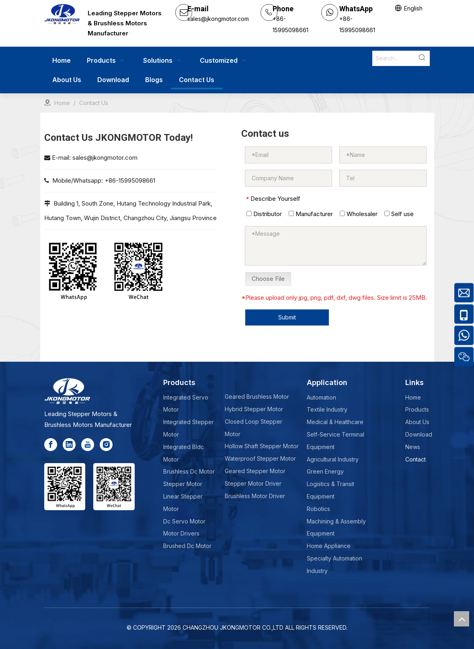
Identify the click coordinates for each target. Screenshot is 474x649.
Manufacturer (311, 214)
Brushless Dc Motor (189, 471)
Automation (321, 397)
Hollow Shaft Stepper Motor (262, 446)
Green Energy (325, 471)
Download (418, 434)
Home (413, 397)
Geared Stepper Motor (255, 471)
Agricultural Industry (333, 459)
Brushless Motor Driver (255, 495)
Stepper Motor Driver (253, 483)
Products (417, 409)
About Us (417, 421)
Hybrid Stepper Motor (254, 409)
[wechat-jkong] (138, 270)
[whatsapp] (73, 270)
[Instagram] (106, 444)
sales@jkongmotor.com (104, 157)
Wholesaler (359, 214)
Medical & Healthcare (335, 421)
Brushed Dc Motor (187, 545)
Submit (287, 317)
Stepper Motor (182, 483)
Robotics (318, 508)
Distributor (264, 214)
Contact (415, 459)
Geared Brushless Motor (257, 396)
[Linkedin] (69, 444)
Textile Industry (327, 409)
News (412, 446)
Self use (399, 214)
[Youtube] (87, 444)
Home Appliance (329, 545)
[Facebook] (50, 444)
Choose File (268, 278)
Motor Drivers (181, 533)
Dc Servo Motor (184, 521)
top (461, 618)
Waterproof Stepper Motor (260, 458)
